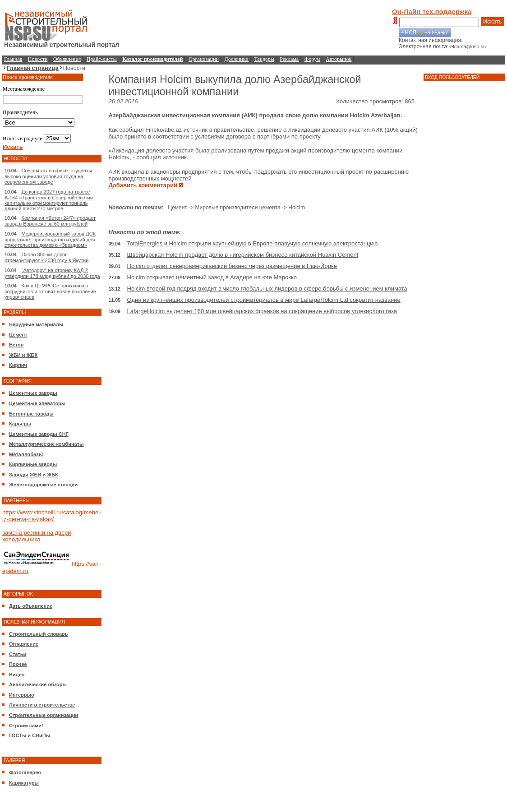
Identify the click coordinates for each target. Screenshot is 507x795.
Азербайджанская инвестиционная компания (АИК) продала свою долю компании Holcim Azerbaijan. (255, 115)
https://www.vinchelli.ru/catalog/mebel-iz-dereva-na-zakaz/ (51, 515)
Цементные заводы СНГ (39, 434)
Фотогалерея (25, 772)
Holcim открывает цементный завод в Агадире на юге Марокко (212, 277)
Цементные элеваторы (37, 403)
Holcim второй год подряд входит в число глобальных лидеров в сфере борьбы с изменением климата (267, 288)
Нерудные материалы (36, 324)
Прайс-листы (102, 59)
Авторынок (338, 59)
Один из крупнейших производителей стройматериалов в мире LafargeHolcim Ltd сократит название (264, 299)
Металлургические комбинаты (46, 444)
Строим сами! (26, 725)
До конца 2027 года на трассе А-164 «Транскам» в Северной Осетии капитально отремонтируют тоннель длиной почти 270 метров (49, 200)
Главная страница (33, 68)
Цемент (18, 334)
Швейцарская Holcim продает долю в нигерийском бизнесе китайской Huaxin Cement (243, 254)
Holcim (296, 207)
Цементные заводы (33, 393)
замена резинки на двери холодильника (36, 536)
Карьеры (20, 423)
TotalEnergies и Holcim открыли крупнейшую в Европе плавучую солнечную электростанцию (252, 243)
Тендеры (264, 59)
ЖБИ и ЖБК (23, 355)
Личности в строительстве (42, 704)
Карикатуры (24, 783)
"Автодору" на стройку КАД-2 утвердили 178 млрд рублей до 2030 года (52, 273)
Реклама (289, 59)
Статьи (17, 654)
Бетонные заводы (31, 413)
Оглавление (23, 644)
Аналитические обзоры (38, 684)
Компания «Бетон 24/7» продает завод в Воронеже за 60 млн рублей (50, 220)
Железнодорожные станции (43, 484)
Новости (38, 59)
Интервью (21, 695)
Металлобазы (26, 454)
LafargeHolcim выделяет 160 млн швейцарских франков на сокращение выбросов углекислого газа (262, 311)
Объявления (67, 59)
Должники (237, 59)
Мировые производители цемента (238, 207)
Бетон (16, 344)
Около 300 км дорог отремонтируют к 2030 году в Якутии (46, 257)
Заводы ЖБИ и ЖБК (33, 474)
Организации (204, 59)
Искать (492, 21)
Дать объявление (30, 606)
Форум (312, 59)
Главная (13, 59)
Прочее (18, 664)
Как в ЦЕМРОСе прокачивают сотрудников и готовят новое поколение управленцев (50, 291)
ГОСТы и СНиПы (29, 735)
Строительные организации (43, 715)
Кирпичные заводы (33, 464)
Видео (17, 674)
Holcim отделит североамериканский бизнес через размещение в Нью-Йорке (232, 266)
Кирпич (18, 365)
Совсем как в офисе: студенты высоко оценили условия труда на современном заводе (48, 176)
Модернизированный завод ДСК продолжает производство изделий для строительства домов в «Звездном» (50, 239)
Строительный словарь (38, 634)
